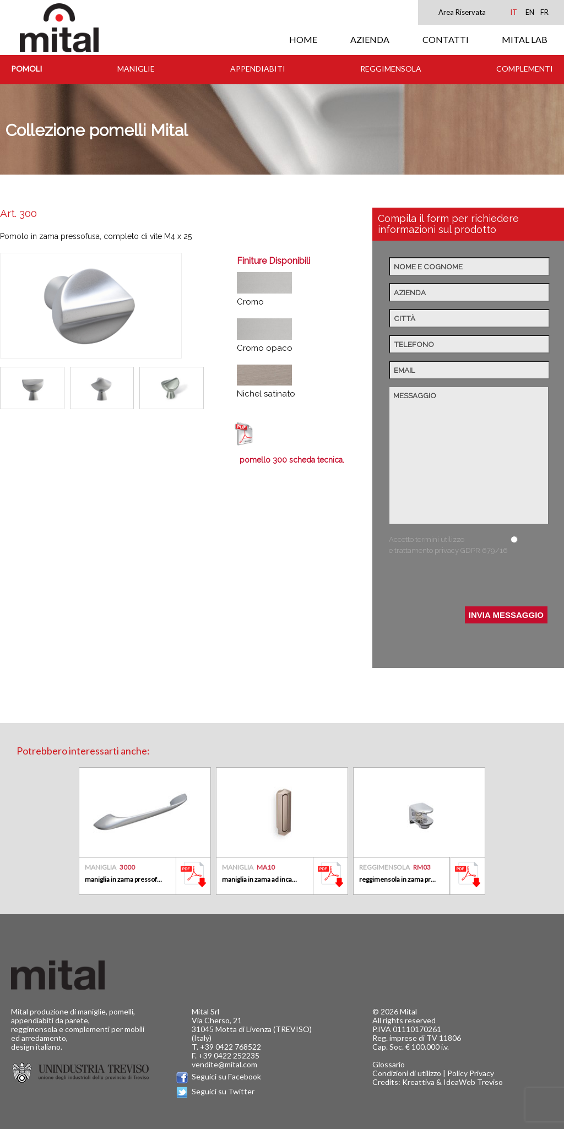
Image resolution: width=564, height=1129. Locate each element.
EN (529, 12)
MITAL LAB (524, 39)
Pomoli (26, 68)
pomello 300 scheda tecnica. (292, 459)
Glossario (388, 1064)
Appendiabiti (257, 68)
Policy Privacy (470, 1073)
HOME (303, 39)
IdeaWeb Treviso (473, 1082)
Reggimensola (390, 68)
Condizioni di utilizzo (406, 1073)
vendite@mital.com (224, 1064)
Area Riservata (462, 12)
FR (544, 12)
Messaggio (469, 455)
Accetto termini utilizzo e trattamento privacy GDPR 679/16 (448, 545)
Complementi (524, 68)
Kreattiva (418, 1082)
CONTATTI (445, 39)
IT (513, 12)
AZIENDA (369, 39)
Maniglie (136, 68)
